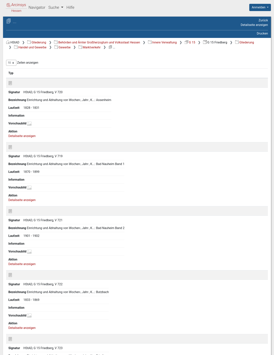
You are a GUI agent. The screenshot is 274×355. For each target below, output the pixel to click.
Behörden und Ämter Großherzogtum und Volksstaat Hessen (161, 42)
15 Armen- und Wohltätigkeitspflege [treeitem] (24, 135)
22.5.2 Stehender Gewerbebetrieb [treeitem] (31, 255)
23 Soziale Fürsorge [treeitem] (26, 318)
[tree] (33, 190)
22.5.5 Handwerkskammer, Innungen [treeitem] (38, 278)
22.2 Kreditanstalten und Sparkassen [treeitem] (33, 218)
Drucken (262, 33)
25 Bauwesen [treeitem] (22, 327)
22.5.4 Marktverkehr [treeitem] (33, 271)
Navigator (37, 7)
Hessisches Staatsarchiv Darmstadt (37, 25)
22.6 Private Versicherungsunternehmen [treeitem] (32, 297)
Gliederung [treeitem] (16, 44)
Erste (195, 231)
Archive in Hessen (21, 21)
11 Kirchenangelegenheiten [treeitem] (31, 109)
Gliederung (100, 42)
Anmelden (259, 7)
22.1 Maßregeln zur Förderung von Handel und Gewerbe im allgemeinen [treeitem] (37, 206)
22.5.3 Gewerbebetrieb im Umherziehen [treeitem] (37, 264)
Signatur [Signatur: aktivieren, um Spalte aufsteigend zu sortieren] (92, 73)
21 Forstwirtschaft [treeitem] (26, 193)
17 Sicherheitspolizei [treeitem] (27, 146)
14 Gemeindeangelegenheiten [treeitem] (33, 128)
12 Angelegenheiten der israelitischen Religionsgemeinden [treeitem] (34, 116)
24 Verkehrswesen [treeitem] (26, 323)
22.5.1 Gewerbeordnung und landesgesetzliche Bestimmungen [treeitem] (39, 243)
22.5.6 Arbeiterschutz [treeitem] (34, 285)
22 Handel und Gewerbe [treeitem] (29, 197)
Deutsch (23, 347)
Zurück (263, 20)
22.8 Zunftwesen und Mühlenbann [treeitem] (31, 311)
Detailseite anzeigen (254, 25)
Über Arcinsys (176, 350)
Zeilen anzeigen (86, 63)
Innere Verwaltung (226, 42)
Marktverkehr (212, 47)
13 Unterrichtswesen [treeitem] (27, 123)
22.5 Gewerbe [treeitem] (26, 234)
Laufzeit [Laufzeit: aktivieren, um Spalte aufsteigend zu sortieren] (181, 73)
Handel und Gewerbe (153, 47)
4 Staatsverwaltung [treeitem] (26, 72)
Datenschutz (204, 350)
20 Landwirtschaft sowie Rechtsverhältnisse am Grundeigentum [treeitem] (30, 183)
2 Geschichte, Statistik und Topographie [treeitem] (31, 55)
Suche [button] (54, 7)
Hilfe (70, 7)
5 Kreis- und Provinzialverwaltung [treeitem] (35, 76)
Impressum (261, 350)
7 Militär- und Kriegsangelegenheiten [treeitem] (26, 88)
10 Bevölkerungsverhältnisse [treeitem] (32, 104)
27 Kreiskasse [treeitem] (23, 337)
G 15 (254, 42)
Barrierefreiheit (233, 350)
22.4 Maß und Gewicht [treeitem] (31, 230)
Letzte (261, 231)
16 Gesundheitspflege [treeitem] (28, 142)
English (9, 347)
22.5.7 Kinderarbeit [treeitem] (33, 290)
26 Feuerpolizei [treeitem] (23, 332)
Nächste (246, 231)
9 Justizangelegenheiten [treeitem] (30, 100)
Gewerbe (185, 47)
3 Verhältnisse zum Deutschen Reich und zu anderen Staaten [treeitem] (34, 64)
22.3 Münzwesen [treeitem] (28, 225)
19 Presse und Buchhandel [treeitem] (31, 174)
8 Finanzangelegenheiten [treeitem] (30, 95)
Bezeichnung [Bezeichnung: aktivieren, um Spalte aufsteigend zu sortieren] (126, 73)
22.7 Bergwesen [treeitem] (27, 304)
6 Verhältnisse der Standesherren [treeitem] (35, 81)
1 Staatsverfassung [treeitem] (26, 48)
